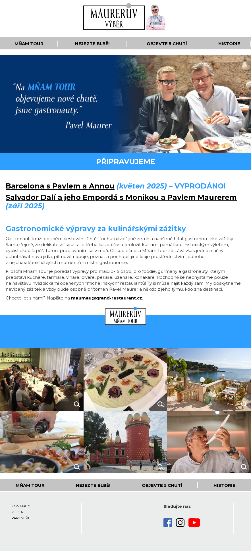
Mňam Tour (28, 43)
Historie (229, 43)
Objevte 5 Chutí (167, 43)
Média (17, 512)
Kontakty (20, 506)
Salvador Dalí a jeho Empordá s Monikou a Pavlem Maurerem (121, 197)
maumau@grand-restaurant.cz (106, 298)
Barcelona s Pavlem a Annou (60, 186)
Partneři (20, 518)
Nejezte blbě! (92, 43)
